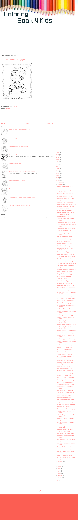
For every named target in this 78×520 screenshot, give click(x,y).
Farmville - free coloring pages (65, 390)
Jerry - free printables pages (64, 230)
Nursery (8, 108)
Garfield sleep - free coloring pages (66, 324)
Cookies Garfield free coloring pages (66, 333)
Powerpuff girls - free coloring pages (66, 287)
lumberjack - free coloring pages (65, 360)
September (61, 464)
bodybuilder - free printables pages (66, 402)
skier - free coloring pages (64, 395)
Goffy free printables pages (64, 290)
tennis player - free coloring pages (66, 380)
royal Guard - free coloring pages (66, 404)
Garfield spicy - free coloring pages (66, 315)
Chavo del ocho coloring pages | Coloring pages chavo (23, 171)
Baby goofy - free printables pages (66, 446)
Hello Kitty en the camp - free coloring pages (65, 249)
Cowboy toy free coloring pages (65, 399)
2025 (57, 152)
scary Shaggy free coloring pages (66, 298)
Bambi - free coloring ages (64, 246)
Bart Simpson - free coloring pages (66, 258)
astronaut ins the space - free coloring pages (65, 363)
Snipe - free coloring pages (64, 281)
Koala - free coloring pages (64, 241)
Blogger (42, 491)
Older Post (50, 123)
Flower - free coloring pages (64, 271)
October (60, 461)
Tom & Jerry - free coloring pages (66, 222)
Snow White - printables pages (65, 296)
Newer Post (4, 123)
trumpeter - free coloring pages (65, 370)
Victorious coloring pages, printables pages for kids (22, 197)
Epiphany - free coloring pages (65, 193)
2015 (57, 168)
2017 (57, 164)
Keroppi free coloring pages (64, 455)
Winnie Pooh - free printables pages (66, 269)
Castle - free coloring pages (16, 188)
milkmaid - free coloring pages (65, 397)
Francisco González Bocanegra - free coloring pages (65, 207)
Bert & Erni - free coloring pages (65, 300)
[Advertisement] (21, 40)
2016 (57, 166)
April (59, 471)
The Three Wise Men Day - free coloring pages (65, 190)
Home (27, 123)
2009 (57, 480)
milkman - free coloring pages (65, 347)
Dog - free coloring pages (64, 276)
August (60, 466)
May (59, 468)
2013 (57, 173)
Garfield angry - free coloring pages (66, 339)
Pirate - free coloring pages (64, 252)
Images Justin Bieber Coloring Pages (18, 146)
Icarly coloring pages (14, 138)
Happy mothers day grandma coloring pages (20, 129)
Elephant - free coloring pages (65, 283)
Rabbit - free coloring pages (64, 236)
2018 (57, 161)
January (60, 477)
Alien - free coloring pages (64, 366)
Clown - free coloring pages (64, 351)
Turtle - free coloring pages (64, 278)
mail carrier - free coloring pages (65, 373)
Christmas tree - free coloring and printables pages (66, 306)
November (60, 184)
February (60, 475)
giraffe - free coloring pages (64, 243)
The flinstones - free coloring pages (66, 263)
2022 (57, 157)
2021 (57, 159)
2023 (57, 154)
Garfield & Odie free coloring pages (66, 309)
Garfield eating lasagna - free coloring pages (65, 321)
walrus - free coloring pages (64, 239)
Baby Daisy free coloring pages (65, 449)
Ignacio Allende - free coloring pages (66, 204)
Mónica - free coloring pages (64, 303)
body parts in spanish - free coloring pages (20, 205)
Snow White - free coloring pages (66, 256)
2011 (57, 177)
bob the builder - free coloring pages (66, 409)
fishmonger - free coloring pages (65, 377)
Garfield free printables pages (65, 345)
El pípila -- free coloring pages (65, 196)
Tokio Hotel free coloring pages (17, 180)
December (60, 182)
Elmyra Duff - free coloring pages (66, 274)
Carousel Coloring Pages (15, 163)
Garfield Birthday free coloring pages (66, 330)
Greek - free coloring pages (64, 354)
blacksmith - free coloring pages (65, 368)
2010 (57, 180)
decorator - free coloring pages (65, 406)
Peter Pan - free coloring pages (65, 254)
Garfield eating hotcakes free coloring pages (64, 327)
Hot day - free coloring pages (64, 349)
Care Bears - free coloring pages (65, 285)
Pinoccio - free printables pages (65, 261)
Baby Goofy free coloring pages (65, 433)
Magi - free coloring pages (64, 216)
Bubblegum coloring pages (16, 154)
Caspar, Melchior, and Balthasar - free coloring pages (66, 213)
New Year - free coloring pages (65, 202)
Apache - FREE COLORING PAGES (66, 392)
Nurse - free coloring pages (64, 210)
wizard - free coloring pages (64, 375)
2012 (57, 175)
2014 (57, 171)
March (59, 473)
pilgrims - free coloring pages (64, 382)
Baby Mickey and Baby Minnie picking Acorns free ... (65, 430)
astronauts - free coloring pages (65, 384)
